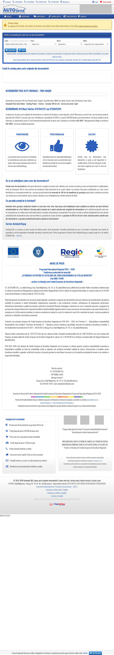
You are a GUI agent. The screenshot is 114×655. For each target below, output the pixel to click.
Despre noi (24, 16)
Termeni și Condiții (57, 496)
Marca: (59, 41)
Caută (22, 50)
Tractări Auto (70, 16)
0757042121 (40, 109)
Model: (85, 41)
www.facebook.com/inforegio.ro (63, 402)
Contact (82, 16)
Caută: (17, 41)
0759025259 (55, 109)
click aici (19, 235)
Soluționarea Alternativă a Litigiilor (57, 489)
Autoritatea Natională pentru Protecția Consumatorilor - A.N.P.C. (57, 486)
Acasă (7, 16)
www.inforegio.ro (45, 402)
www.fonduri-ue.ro (92, 399)
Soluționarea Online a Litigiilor (57, 493)
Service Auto (55, 16)
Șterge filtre (10, 50)
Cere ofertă (39, 16)
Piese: (32, 41)
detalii (85, 653)
